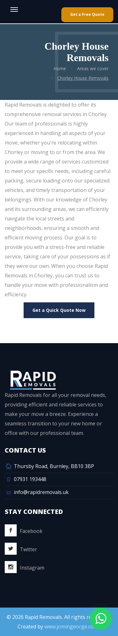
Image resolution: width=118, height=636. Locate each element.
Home (59, 68)
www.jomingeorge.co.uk (72, 626)
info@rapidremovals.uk (41, 492)
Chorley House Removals (82, 78)
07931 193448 (30, 479)
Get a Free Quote (87, 14)
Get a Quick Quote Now (59, 310)
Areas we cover (92, 68)
